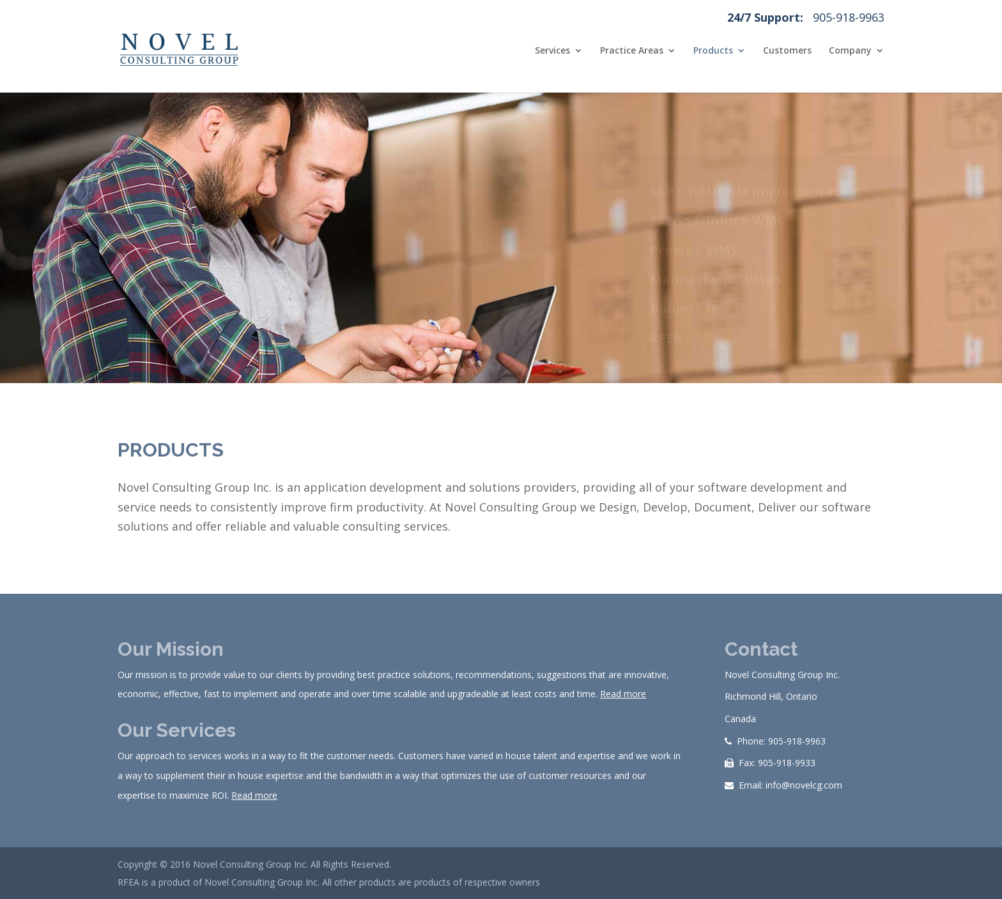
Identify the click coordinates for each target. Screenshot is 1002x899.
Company (850, 51)
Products (713, 51)
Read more (623, 694)
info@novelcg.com (804, 785)
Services (552, 51)
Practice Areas (631, 51)
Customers (787, 51)
